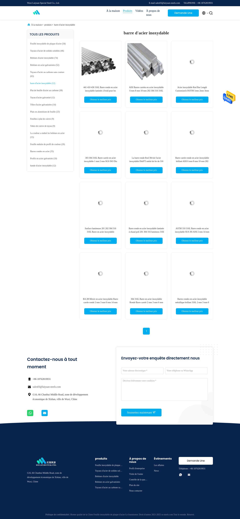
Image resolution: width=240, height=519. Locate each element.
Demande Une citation (183, 14)
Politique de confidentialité (57, 514)
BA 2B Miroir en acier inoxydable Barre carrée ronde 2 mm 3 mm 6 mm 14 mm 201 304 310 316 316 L (100, 302)
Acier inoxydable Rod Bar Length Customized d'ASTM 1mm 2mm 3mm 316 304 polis (192, 90)
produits (48, 25)
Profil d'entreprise (137, 468)
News (156, 471)
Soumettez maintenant (141, 412)
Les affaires (159, 465)
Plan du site (134, 485)
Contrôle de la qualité (138, 480)
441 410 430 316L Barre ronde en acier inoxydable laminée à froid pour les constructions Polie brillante (100, 90)
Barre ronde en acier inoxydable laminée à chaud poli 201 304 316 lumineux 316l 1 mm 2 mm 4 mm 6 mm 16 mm (146, 231)
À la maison (113, 10)
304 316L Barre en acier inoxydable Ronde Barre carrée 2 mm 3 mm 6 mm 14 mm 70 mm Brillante (146, 302)
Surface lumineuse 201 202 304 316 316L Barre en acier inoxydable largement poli (100, 231)
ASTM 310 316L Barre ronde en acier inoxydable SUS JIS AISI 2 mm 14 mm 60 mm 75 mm (192, 231)
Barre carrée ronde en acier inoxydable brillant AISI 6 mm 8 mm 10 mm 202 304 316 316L (192, 161)
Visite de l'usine (136, 474)
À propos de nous (153, 12)
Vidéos (139, 10)
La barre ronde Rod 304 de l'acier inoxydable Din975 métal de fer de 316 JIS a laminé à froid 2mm (146, 161)
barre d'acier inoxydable (64, 25)
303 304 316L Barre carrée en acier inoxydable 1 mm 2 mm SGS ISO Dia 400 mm (100, 161)
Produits (127, 10)
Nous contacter (135, 491)
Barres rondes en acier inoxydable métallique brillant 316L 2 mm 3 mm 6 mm (192, 302)
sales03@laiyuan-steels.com (47, 386)
